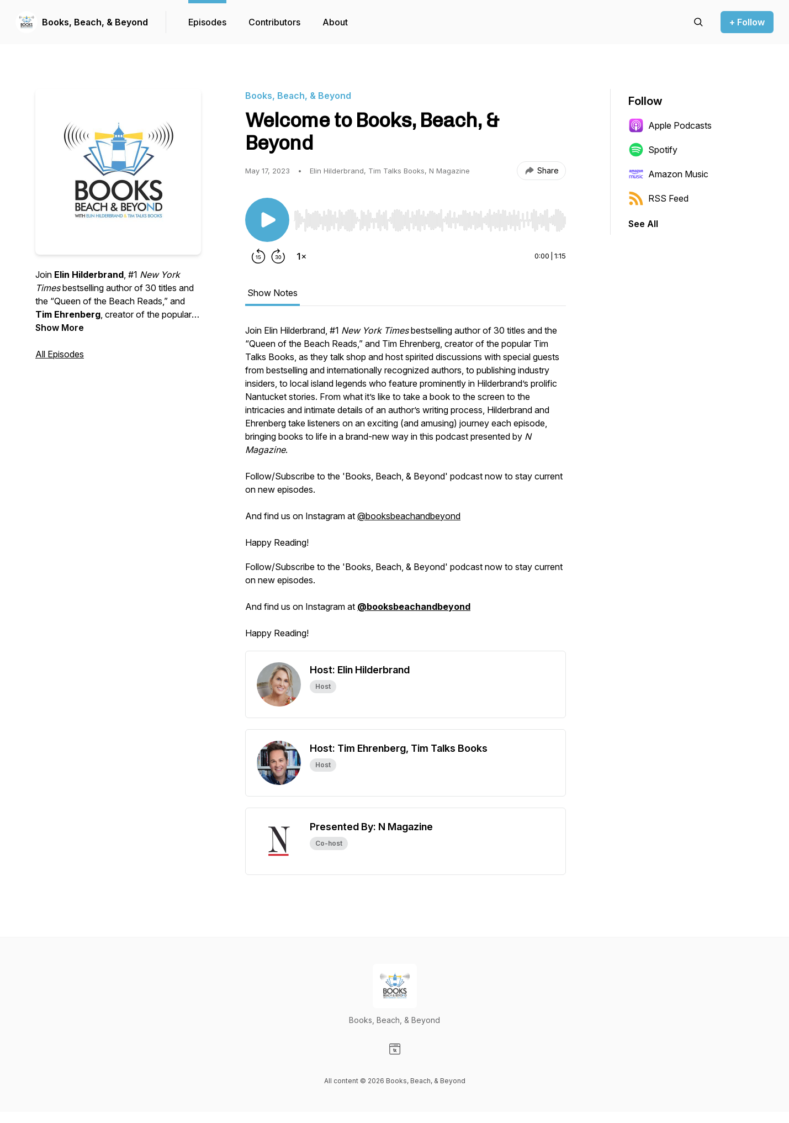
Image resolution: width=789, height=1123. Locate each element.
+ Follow (747, 22)
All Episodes (59, 354)
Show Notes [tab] (272, 292)
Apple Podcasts (670, 125)
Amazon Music (668, 174)
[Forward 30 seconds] (278, 256)
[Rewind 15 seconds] (258, 256)
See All (643, 223)
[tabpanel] (405, 487)
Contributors (274, 22)
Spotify (652, 149)
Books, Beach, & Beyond (95, 22)
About (335, 22)
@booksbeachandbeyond (408, 515)
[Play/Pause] (267, 220)
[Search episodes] (698, 22)
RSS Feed (658, 198)
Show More (59, 327)
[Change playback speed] (301, 256)
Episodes (207, 22)
